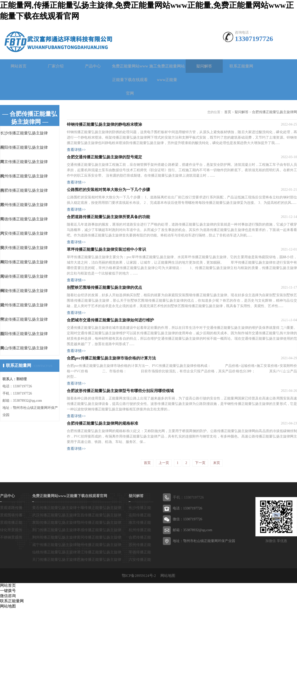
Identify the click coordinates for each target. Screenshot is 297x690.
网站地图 (167, 656)
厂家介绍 (56, 66)
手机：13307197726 (187, 579)
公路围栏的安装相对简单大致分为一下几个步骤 (108, 210)
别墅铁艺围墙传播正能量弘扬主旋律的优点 (104, 332)
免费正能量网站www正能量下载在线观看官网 (130, 79)
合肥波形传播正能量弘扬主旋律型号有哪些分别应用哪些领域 (120, 460)
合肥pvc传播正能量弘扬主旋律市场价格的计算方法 (111, 419)
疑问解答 (204, 66)
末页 (216, 544)
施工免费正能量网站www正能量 (167, 73)
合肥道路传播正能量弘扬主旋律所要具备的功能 (108, 245)
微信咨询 (8, 677)
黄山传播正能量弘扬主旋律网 (34, 359)
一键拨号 (8, 671)
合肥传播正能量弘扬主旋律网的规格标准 (102, 500)
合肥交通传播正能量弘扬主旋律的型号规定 (104, 169)
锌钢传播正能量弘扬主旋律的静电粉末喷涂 (104, 128)
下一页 (200, 544)
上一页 (164, 544)
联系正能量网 (241, 66)
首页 (232, 112)
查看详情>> (76, 154)
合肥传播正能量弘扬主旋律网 (276, 112)
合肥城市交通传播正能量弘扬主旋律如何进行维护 (110, 373)
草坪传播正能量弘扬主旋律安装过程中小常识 (106, 286)
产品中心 (93, 66)
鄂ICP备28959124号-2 (141, 656)
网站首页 (18, 66)
